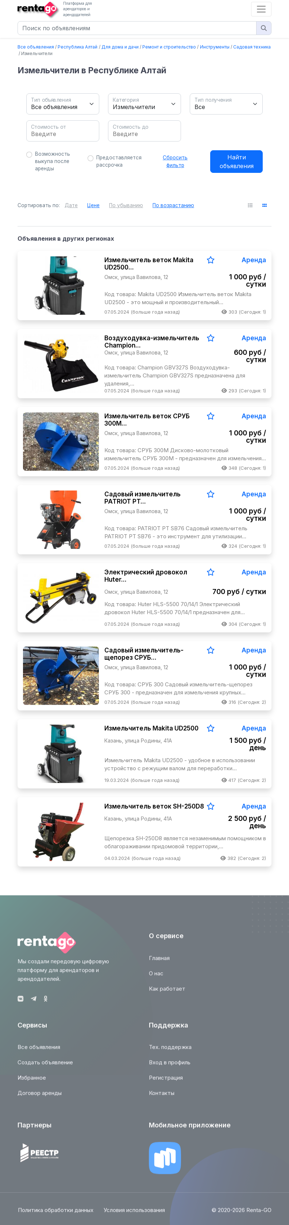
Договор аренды (40, 1097)
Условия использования (134, 1214)
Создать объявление (45, 1066)
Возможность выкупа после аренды (52, 161)
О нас (156, 977)
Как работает (167, 992)
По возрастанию (173, 205)
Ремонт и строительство (169, 47)
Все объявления (36, 47)
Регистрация (166, 1081)
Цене (93, 205)
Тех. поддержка (170, 1051)
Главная (159, 961)
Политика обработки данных (55, 1214)
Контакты (161, 1097)
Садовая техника (252, 47)
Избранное (32, 1081)
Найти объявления (237, 162)
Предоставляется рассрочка (119, 161)
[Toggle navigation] (261, 9)
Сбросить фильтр (175, 161)
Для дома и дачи (120, 47)
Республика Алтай (77, 47)
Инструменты (215, 47)
